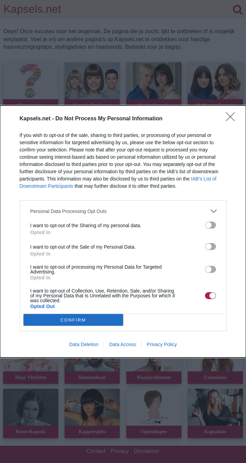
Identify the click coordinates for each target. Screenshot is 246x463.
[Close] (232, 119)
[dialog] (123, 231)
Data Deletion (84, 344)
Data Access (122, 344)
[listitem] (123, 211)
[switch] (210, 225)
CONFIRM (73, 320)
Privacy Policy (162, 344)
